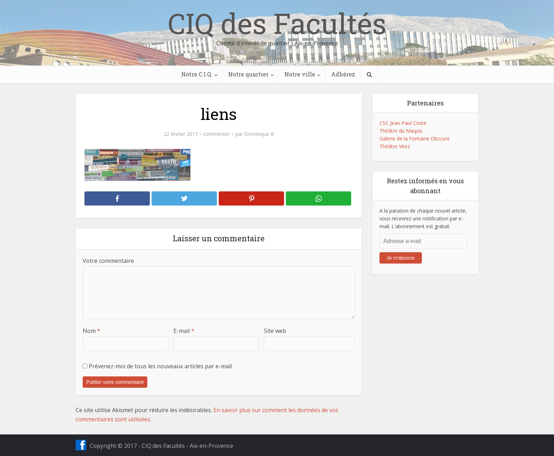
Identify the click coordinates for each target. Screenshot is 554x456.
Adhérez (343, 74)
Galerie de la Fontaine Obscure (414, 138)
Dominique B (259, 134)
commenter (216, 134)
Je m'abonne (401, 258)
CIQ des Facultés (277, 23)
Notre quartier (248, 74)
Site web (275, 331)
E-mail (183, 331)
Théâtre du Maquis (401, 130)
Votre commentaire (108, 261)
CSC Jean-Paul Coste (402, 123)
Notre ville (299, 74)
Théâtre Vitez (394, 146)
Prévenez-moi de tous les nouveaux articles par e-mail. (161, 366)
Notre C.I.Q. (196, 74)
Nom (91, 331)
